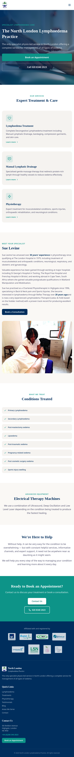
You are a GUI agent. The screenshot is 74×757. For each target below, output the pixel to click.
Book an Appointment (37, 57)
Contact (5, 713)
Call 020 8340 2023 (37, 67)
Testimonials (7, 702)
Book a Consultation (14, 312)
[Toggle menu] (69, 4)
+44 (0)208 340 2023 (10, 734)
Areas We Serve (8, 709)
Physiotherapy (8, 699)
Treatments (6, 695)
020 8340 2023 (37, 610)
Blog (4, 706)
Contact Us (37, 601)
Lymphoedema (8, 692)
